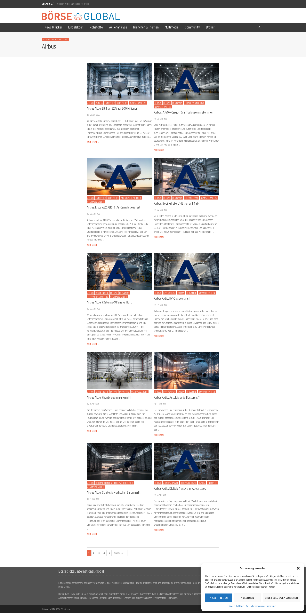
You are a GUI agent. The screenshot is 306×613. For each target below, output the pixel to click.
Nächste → (120, 553)
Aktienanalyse (170, 483)
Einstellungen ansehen (281, 598)
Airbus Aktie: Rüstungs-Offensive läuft (109, 302)
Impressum (271, 606)
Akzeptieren (219, 598)
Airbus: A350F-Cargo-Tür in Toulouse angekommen (183, 112)
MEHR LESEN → (93, 142)
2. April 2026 (160, 495)
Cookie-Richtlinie (237, 606)
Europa (99, 103)
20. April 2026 (93, 309)
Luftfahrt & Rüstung (97, 297)
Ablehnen (247, 598)
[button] (298, 568)
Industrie (110, 103)
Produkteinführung (194, 103)
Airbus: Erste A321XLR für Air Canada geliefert (113, 207)
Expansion (124, 293)
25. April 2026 (93, 214)
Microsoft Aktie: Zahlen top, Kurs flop (72, 3)
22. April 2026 (160, 210)
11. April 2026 (93, 404)
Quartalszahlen (138, 103)
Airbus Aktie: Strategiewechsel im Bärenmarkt (114, 492)
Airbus (90, 103)
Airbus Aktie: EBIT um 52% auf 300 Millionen (112, 108)
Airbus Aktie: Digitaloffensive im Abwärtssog (180, 489)
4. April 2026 (93, 499)
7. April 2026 (160, 404)
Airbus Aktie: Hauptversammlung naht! (109, 397)
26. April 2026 (160, 119)
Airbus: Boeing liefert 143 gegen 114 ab (176, 203)
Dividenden (102, 293)
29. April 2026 (93, 115)
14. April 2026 (160, 305)
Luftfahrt (122, 103)
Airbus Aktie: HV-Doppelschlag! (172, 298)
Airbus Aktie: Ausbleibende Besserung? (176, 397)
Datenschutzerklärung (255, 606)
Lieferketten (191, 198)
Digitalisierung (104, 483)
